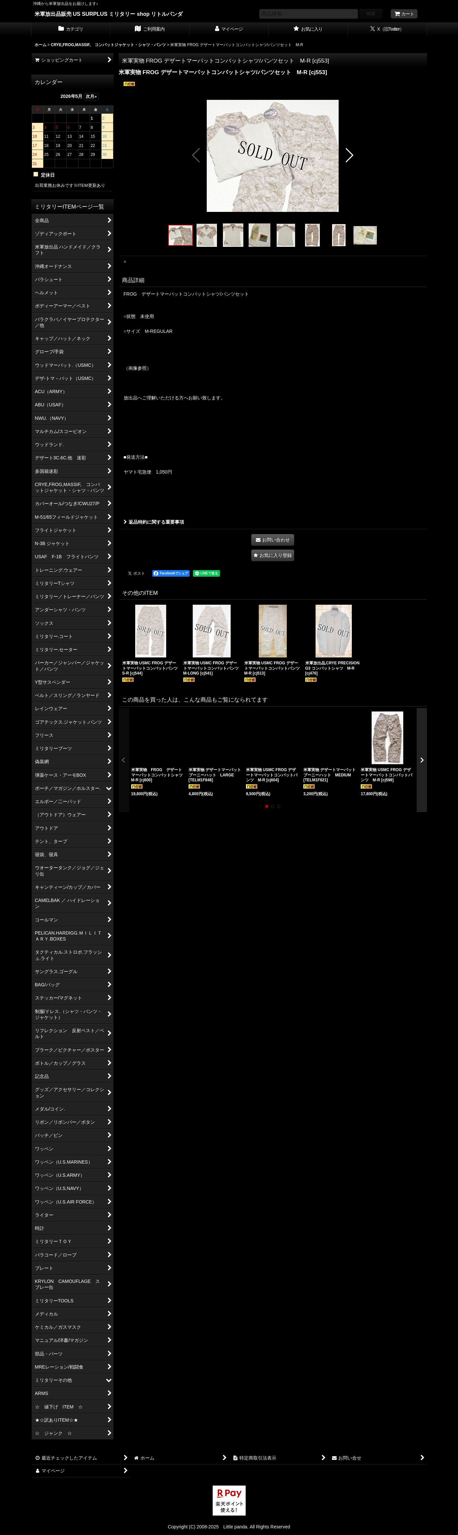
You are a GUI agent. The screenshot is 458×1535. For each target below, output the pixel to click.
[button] (196, 155)
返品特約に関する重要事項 (154, 522)
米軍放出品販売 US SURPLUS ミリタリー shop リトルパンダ (109, 14)
